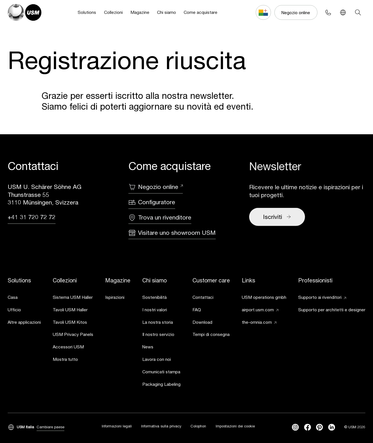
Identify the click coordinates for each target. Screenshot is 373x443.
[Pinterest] (319, 427)
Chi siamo (166, 12)
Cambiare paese (50, 427)
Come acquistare (200, 12)
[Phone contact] (328, 12)
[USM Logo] (24, 12)
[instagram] (295, 427)
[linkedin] (331, 427)
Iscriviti (277, 217)
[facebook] (307, 427)
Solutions (87, 12)
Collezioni (113, 12)
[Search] (357, 12)
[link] (24, 298)
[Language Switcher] (343, 12)
